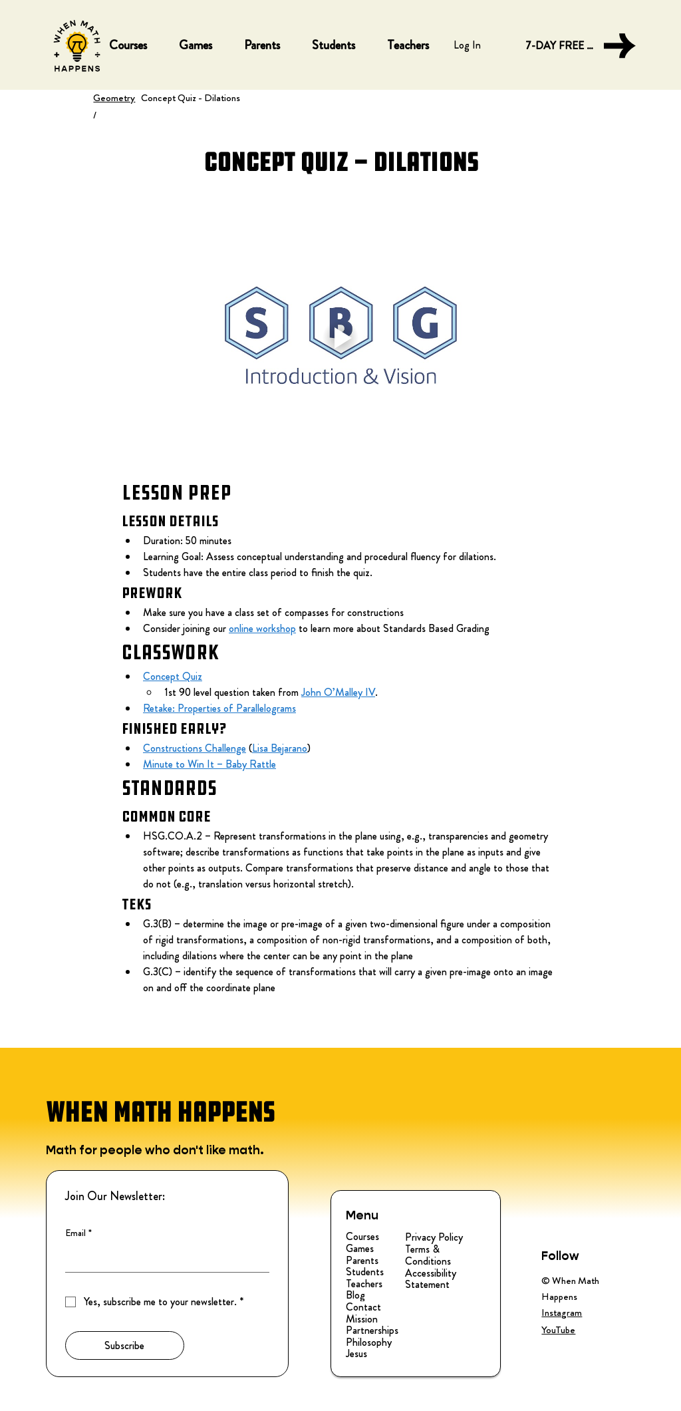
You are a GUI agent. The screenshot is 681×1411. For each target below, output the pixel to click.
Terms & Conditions (428, 1255)
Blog (355, 1295)
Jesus (356, 1354)
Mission (362, 1319)
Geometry (114, 97)
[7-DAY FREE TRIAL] (580, 46)
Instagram (561, 1312)
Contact (363, 1307)
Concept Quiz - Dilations (190, 97)
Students (365, 1272)
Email (78, 1233)
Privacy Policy (434, 1237)
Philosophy (369, 1342)
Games (360, 1249)
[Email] (163, 1258)
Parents (362, 1261)
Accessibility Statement (430, 1279)
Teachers (364, 1284)
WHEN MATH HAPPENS (160, 1112)
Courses (362, 1237)
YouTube (558, 1330)
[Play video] (341, 338)
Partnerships (372, 1330)
